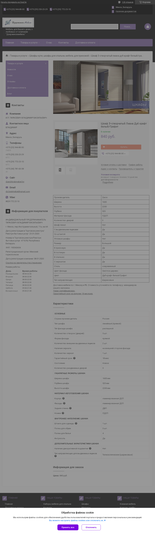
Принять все (68, 527)
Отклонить (91, 527)
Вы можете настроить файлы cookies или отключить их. (76, 520)
